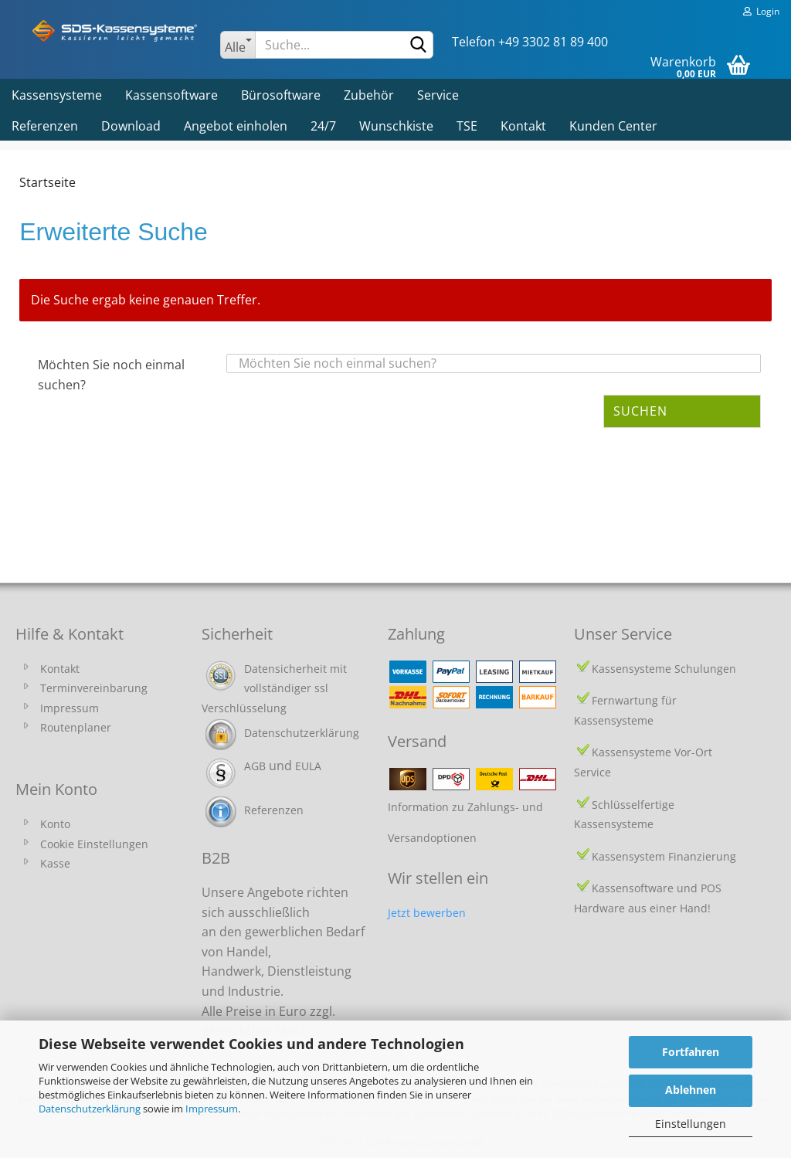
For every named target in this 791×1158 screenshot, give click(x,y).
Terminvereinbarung (94, 688)
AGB (255, 766)
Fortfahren (690, 1051)
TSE (467, 125)
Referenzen (45, 125)
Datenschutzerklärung (90, 1109)
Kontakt (523, 125)
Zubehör (369, 95)
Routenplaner (75, 727)
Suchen (640, 410)
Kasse (55, 863)
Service (438, 95)
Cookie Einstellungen (94, 844)
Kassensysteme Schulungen (664, 668)
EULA (308, 766)
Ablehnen (690, 1089)
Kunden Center (613, 125)
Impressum (211, 1109)
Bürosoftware (281, 95)
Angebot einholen (235, 125)
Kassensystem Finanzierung (664, 856)
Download (131, 125)
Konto (55, 824)
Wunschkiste (396, 125)
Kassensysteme (57, 95)
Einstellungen (690, 1123)
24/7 (323, 125)
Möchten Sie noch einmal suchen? (111, 374)
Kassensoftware (171, 95)
